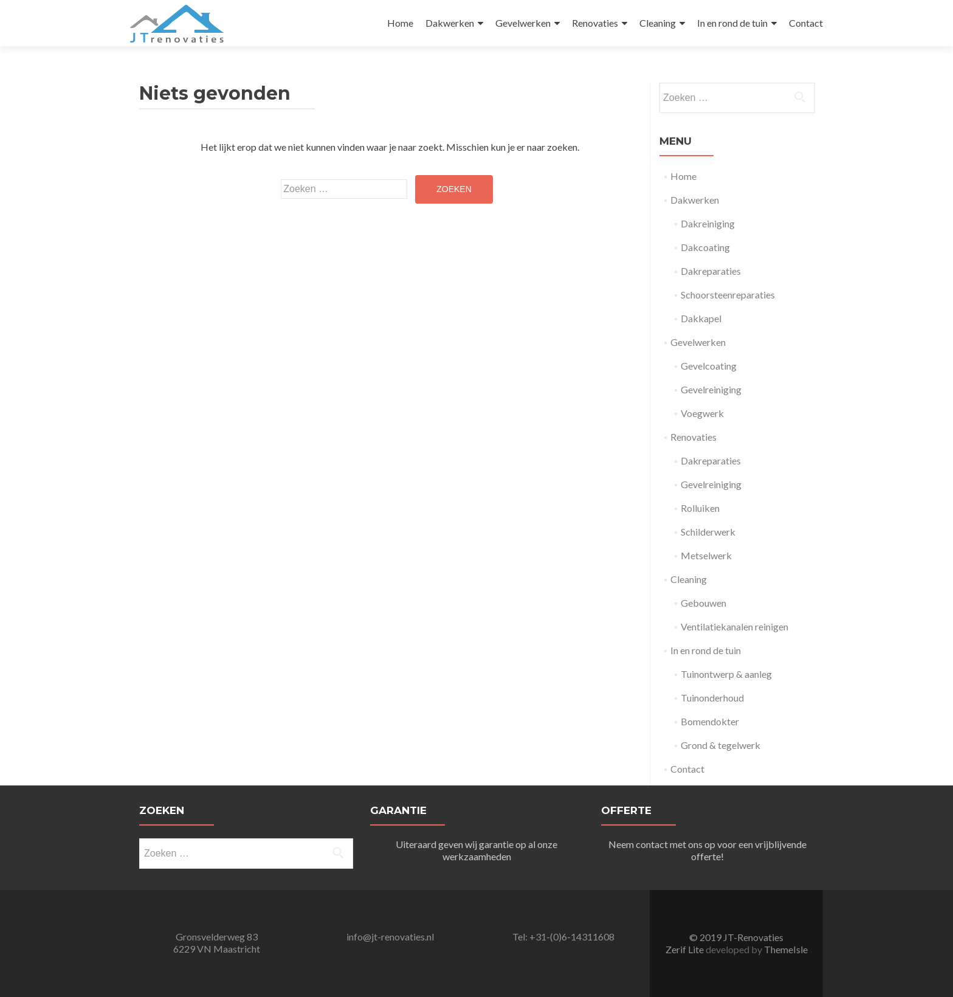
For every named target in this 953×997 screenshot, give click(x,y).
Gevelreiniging (711, 389)
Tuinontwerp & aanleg (726, 674)
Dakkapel (701, 318)
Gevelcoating (709, 365)
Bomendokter (710, 721)
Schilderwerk (708, 531)
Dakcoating (705, 247)
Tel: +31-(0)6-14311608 (563, 936)
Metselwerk (706, 555)
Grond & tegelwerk (720, 745)
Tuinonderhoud (712, 697)
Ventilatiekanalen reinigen (734, 626)
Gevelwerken (523, 23)
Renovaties (595, 23)
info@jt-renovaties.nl (390, 936)
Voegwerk (702, 413)
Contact (806, 23)
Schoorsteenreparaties (728, 294)
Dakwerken (449, 23)
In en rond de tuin (732, 23)
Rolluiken (700, 508)
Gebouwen (703, 603)
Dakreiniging (708, 223)
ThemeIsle (786, 949)
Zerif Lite (686, 949)
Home (400, 23)
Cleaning (657, 23)
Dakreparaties (711, 271)
